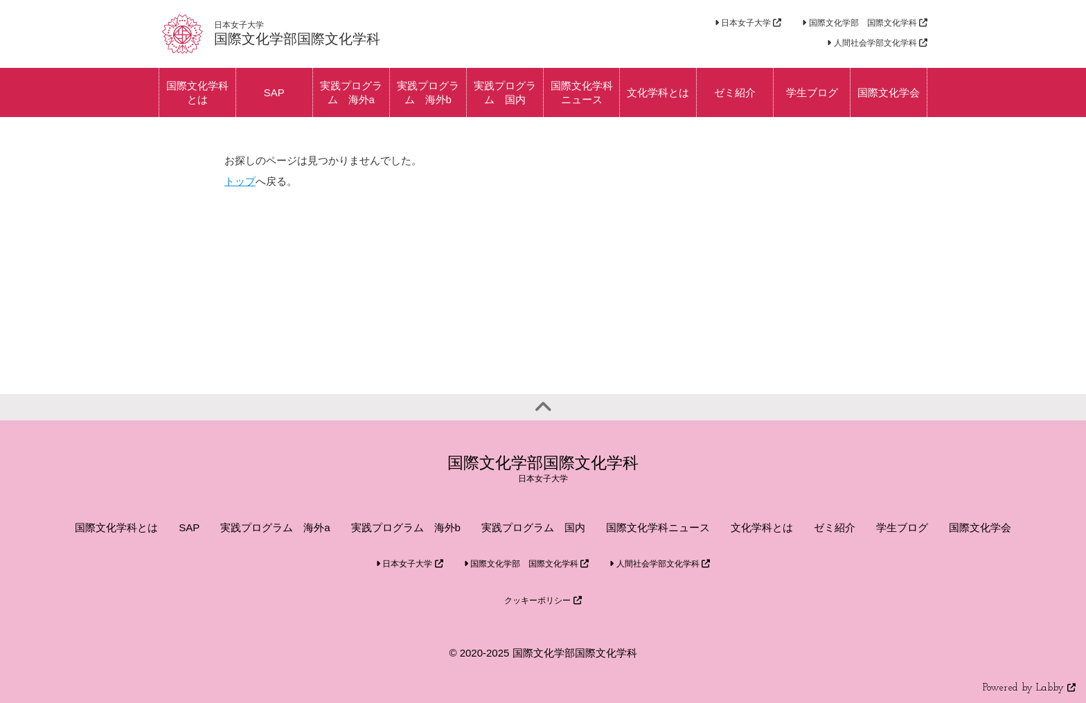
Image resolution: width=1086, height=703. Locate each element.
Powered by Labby (1029, 688)
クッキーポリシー (542, 600)
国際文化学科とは (116, 527)
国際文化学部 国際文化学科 (864, 23)
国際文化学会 (980, 527)
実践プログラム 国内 (533, 527)
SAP (189, 527)
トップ (240, 181)
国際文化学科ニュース (658, 527)
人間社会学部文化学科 (877, 43)
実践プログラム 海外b (406, 527)
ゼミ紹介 (834, 527)
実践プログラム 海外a (275, 527)
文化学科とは (762, 527)
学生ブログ (902, 527)
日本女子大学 (748, 23)
